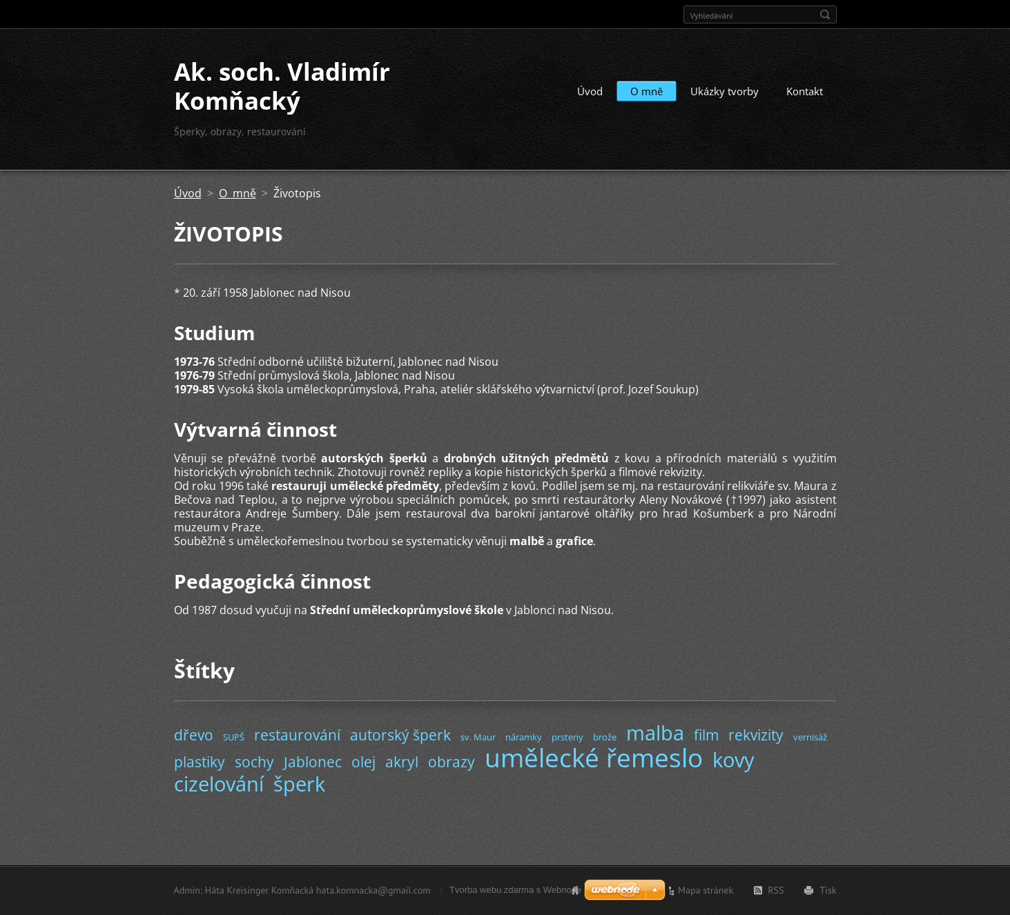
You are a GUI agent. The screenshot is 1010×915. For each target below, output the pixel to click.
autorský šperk (400, 735)
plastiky (199, 761)
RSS (776, 890)
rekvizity (756, 735)
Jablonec (313, 761)
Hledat (825, 14)
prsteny (567, 737)
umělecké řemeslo (594, 757)
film (706, 735)
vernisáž (810, 737)
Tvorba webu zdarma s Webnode (515, 890)
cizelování (219, 783)
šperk (299, 783)
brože (604, 737)
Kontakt (804, 91)
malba (655, 732)
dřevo (193, 735)
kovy (733, 759)
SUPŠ (233, 737)
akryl (401, 761)
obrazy (451, 761)
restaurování (297, 735)
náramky (523, 737)
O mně (646, 91)
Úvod (590, 91)
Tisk (827, 890)
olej (363, 761)
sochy (254, 761)
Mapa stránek (705, 890)
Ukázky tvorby (724, 91)
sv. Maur (478, 737)
